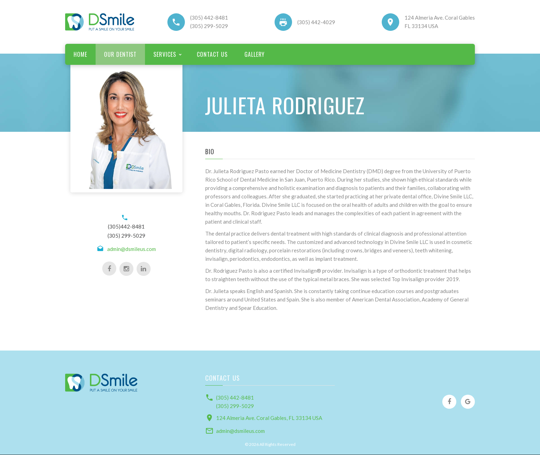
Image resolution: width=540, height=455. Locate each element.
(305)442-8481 (126, 226)
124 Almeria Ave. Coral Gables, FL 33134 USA (269, 418)
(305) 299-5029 (209, 26)
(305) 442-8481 (209, 17)
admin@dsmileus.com (131, 249)
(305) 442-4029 (316, 22)
